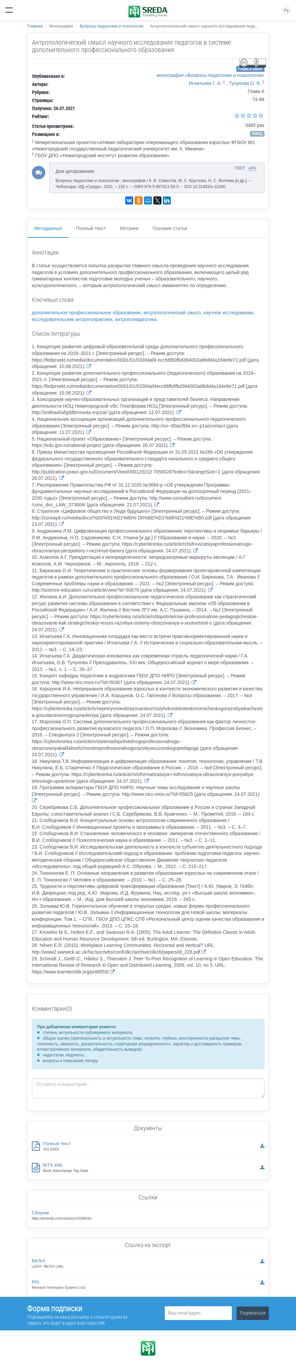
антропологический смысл (172, 312)
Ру (286, 10)
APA (252, 168)
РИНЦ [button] (257, 134)
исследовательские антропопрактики (72, 319)
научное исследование (228, 312)
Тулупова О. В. (245, 83)
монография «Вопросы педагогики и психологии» (210, 75)
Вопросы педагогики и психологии (111, 26)
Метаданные (48, 228)
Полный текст (91, 228)
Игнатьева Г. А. (205, 83)
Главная (35, 26)
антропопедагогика (136, 319)
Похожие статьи (170, 228)
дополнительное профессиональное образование (86, 312)
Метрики (129, 228)
